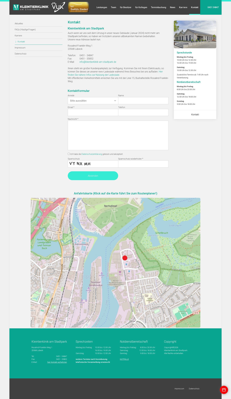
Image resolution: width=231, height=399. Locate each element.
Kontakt (194, 7)
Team (113, 7)
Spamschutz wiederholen (130, 159)
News (172, 7)
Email (71, 107)
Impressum (20, 48)
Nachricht (73, 119)
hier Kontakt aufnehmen (57, 362)
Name (121, 95)
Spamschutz (74, 159)
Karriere (183, 7)
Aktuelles (19, 23)
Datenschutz (20, 54)
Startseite (30, 7)
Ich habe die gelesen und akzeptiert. (96, 154)
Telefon (121, 107)
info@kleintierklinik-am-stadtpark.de (98, 61)
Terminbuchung (158, 7)
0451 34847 (213, 7)
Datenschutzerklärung (92, 154)
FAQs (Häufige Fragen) (25, 29)
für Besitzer (125, 7)
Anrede (71, 95)
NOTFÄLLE (124, 359)
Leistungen (101, 7)
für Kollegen (141, 7)
